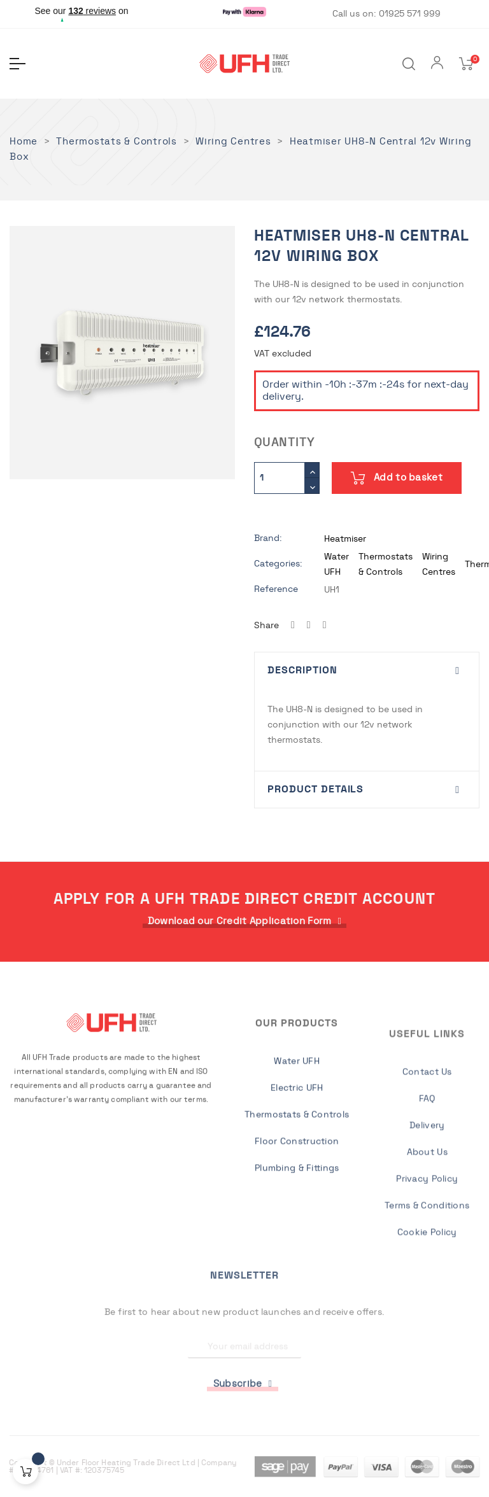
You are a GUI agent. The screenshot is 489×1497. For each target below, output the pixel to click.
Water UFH (297, 1174)
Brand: (268, 538)
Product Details (315, 789)
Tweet (309, 625)
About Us (427, 1316)
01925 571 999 (410, 14)
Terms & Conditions (427, 1369)
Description (302, 670)
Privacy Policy (427, 1343)
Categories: (278, 563)
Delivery (426, 1289)
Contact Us (427, 1236)
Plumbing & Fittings (297, 1281)
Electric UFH (297, 1201)
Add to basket (397, 478)
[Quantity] (279, 478)
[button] (245, 921)
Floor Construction (297, 1254)
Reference (276, 589)
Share (293, 625)
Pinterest (325, 625)
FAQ (427, 1262)
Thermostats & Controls (296, 1227)
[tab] (367, 670)
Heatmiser (345, 539)
